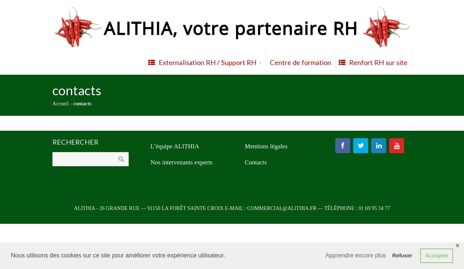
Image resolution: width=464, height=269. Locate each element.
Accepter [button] (436, 256)
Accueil (60, 103)
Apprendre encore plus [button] (356, 255)
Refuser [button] (402, 256)
